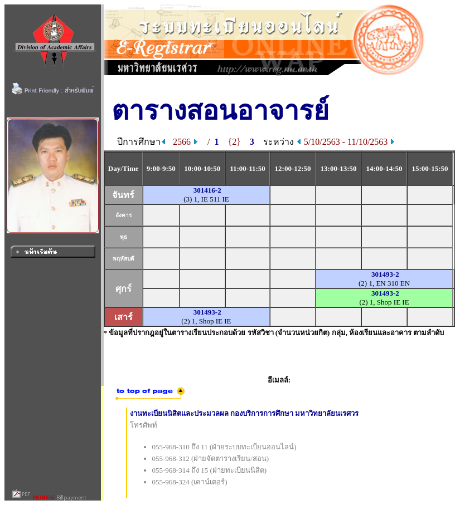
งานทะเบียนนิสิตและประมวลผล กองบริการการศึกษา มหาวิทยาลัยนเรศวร (244, 413)
